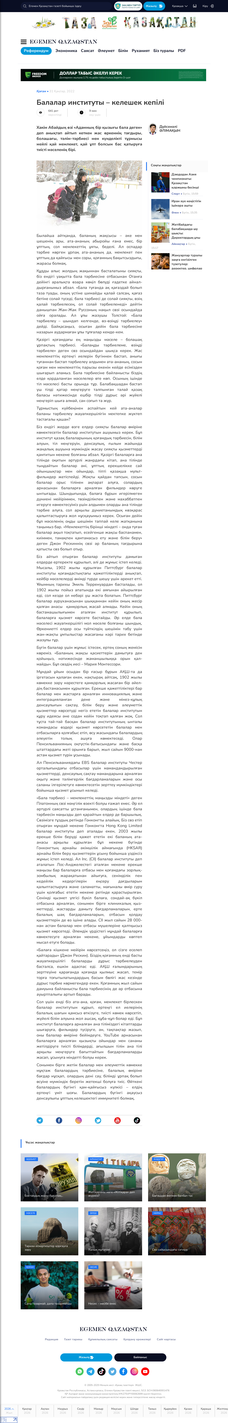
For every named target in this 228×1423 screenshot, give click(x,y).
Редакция (51, 1339)
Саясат (87, 50)
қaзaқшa (180, 6)
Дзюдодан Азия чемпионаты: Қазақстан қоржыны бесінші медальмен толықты (185, 185)
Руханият (141, 50)
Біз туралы (163, 50)
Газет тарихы (73, 1339)
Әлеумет (106, 50)
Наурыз (63, 1411)
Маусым (116, 1411)
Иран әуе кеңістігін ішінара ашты (186, 203)
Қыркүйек (170, 1411)
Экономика (66, 50)
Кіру (208, 6)
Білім (123, 50)
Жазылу (154, 6)
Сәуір (80, 1411)
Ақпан (45, 1411)
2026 (9, 1411)
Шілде (134, 1411)
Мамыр (98, 1411)
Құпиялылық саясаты (102, 1339)
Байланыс (140, 1357)
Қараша (206, 1411)
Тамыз (152, 1411)
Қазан (188, 1411)
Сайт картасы (166, 1339)
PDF (182, 50)
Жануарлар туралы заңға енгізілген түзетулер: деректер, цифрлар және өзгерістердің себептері (187, 266)
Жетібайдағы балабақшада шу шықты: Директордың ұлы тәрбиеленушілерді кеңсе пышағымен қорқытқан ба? (187, 237)
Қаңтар (27, 1411)
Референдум (36, 50)
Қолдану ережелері (137, 1339)
